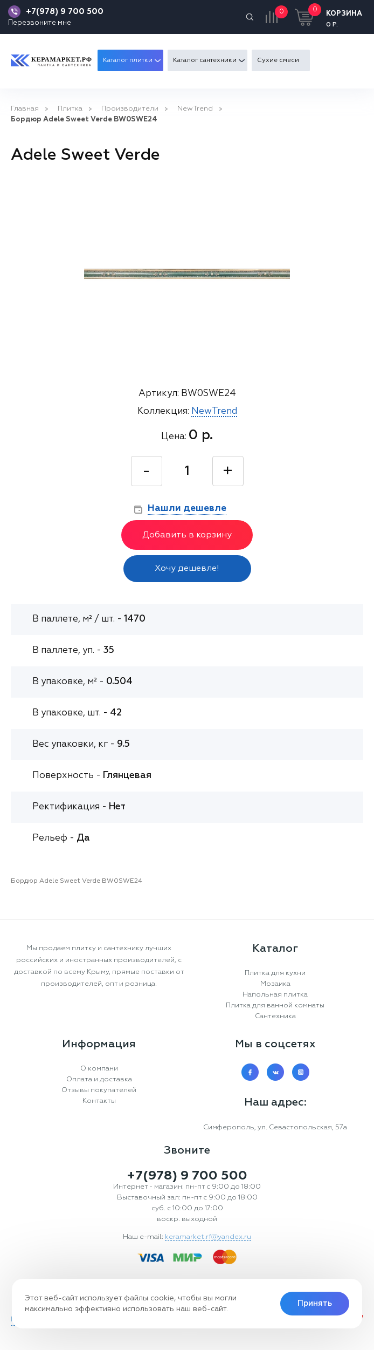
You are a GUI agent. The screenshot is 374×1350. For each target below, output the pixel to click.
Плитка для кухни (275, 973)
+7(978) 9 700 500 (64, 12)
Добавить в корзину (187, 535)
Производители (129, 108)
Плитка (70, 108)
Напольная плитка (275, 994)
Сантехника (275, 1016)
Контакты (99, 1100)
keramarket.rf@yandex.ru (208, 1236)
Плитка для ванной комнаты (275, 1005)
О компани (99, 1068)
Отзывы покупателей (98, 1090)
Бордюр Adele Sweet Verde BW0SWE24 (84, 119)
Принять (314, 1303)
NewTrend (195, 108)
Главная (25, 108)
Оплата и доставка (99, 1079)
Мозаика (275, 983)
